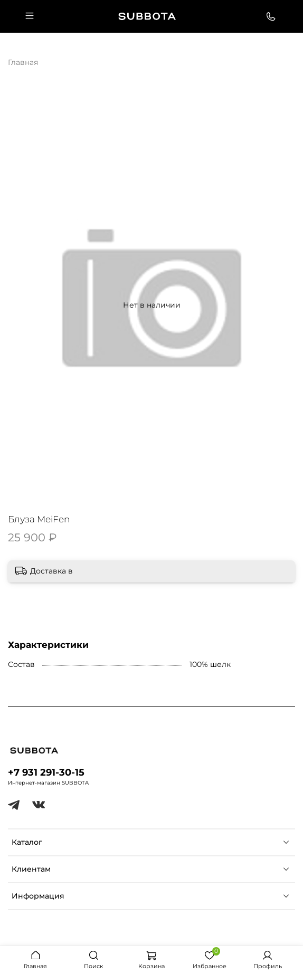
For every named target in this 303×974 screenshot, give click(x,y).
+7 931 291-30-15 (46, 772)
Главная (23, 62)
